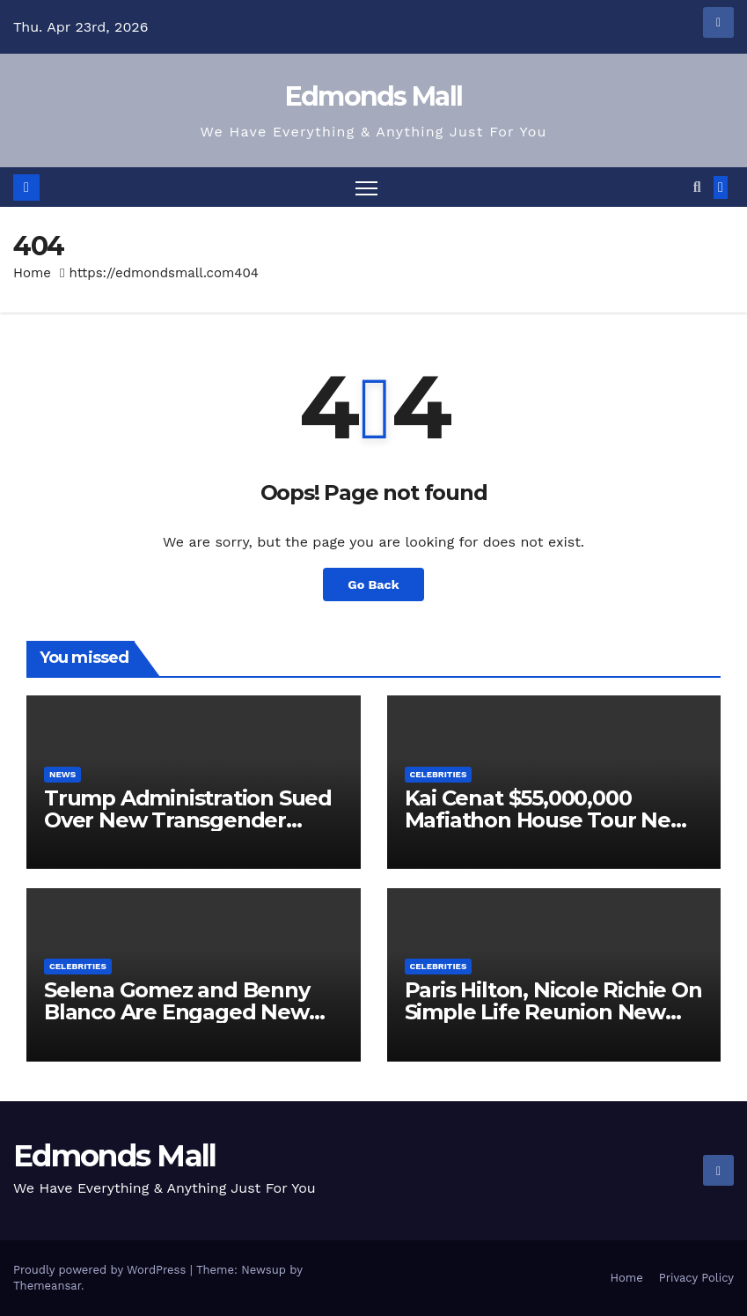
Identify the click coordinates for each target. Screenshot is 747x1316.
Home (32, 273)
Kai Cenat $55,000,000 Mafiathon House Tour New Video (547, 820)
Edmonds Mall (374, 96)
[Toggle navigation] (366, 187)
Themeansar (47, 1285)
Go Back (373, 584)
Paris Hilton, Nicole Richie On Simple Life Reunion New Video (553, 1012)
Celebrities (438, 774)
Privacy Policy (696, 1277)
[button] (697, 187)
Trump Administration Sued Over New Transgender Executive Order (188, 820)
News (62, 774)
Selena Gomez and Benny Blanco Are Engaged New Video (177, 1012)
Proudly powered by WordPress (101, 1269)
